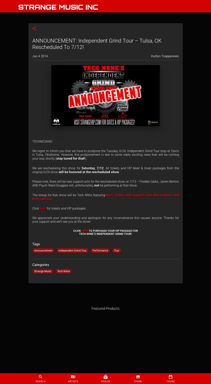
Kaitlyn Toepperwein (165, 56)
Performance (100, 250)
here (43, 208)
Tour (116, 250)
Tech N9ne (63, 271)
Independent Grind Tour (72, 250)
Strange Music (42, 271)
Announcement (43, 250)
